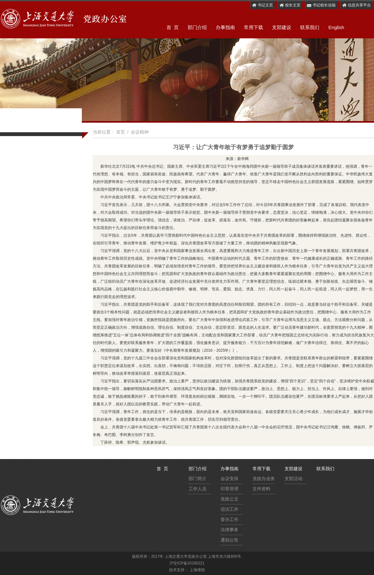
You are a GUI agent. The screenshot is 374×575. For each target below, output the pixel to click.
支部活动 (293, 478)
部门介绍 (197, 27)
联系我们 (309, 27)
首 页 (173, 27)
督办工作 (229, 519)
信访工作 (229, 509)
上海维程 (197, 570)
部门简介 (197, 478)
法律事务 (229, 529)
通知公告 (229, 539)
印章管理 (229, 488)
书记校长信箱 (321, 5)
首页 (120, 131)
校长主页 (289, 5)
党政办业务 (264, 478)
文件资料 (261, 488)
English (336, 27)
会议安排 (229, 478)
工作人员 (197, 488)
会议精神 (140, 131)
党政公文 (229, 499)
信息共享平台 (356, 5)
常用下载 (253, 27)
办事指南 (225, 27)
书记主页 (262, 5)
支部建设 (281, 27)
